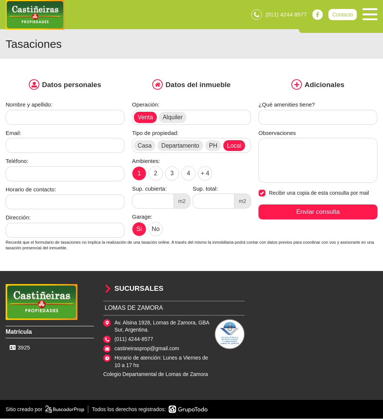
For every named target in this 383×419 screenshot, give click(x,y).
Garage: (142, 217)
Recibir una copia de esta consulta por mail (313, 193)
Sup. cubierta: (149, 189)
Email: (13, 133)
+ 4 (205, 173)
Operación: (145, 105)
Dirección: (18, 218)
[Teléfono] (65, 174)
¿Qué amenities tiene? (286, 105)
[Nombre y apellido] (65, 118)
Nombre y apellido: (29, 105)
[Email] (65, 146)
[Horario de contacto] (65, 202)
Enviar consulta (318, 212)
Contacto (342, 15)
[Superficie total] (214, 201)
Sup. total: (205, 189)
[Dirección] (65, 231)
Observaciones (277, 133)
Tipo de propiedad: (155, 133)
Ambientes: (146, 161)
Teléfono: (17, 161)
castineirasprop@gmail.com (146, 349)
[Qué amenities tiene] (317, 118)
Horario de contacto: (31, 190)
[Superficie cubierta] (153, 201)
